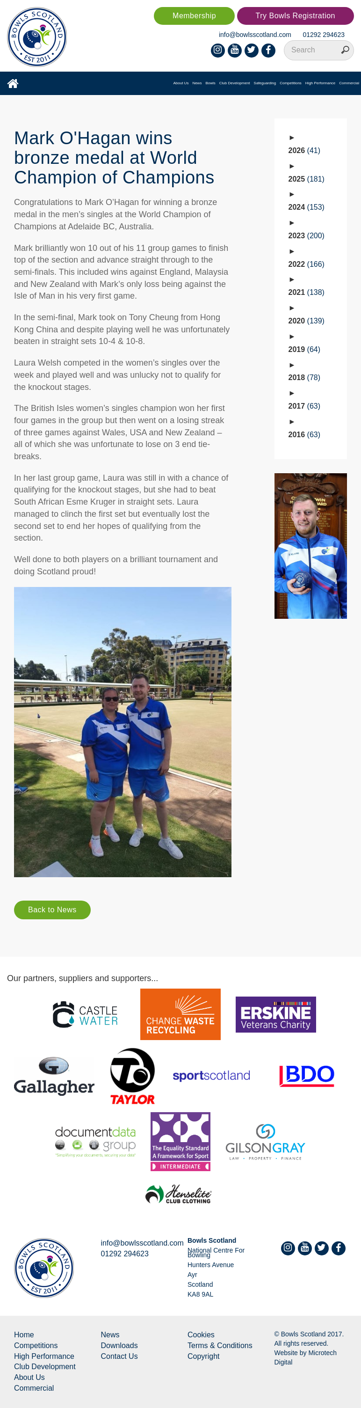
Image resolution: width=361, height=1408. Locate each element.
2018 (305, 377)
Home (24, 1335)
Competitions (291, 83)
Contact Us (119, 1356)
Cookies (201, 1335)
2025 (307, 179)
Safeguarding (265, 83)
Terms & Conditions (220, 1345)
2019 (305, 349)
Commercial (349, 83)
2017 (305, 406)
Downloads (119, 1345)
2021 (307, 292)
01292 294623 (324, 34)
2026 (305, 150)
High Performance (320, 83)
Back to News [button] (52, 910)
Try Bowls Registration (295, 16)
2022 (307, 264)
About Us (180, 83)
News (197, 83)
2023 (307, 236)
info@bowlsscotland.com (255, 34)
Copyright (203, 1356)
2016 (305, 435)
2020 (307, 321)
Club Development (234, 83)
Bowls (210, 83)
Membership (194, 16)
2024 (307, 207)
